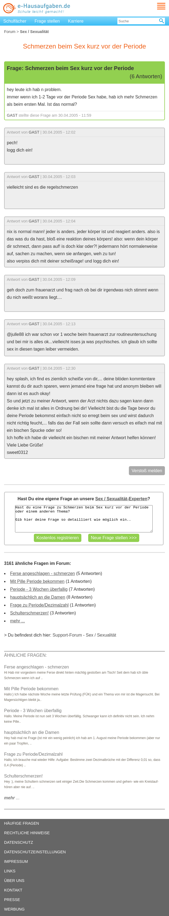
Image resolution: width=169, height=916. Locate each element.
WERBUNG (14, 909)
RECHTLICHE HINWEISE (27, 833)
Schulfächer (14, 21)
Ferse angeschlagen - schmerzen (42, 573)
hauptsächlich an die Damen (37, 597)
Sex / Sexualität (101, 635)
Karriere (76, 21)
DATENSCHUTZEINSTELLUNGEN (35, 852)
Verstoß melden (147, 470)
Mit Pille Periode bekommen (37, 581)
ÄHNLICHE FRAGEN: (25, 655)
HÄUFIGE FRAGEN (21, 823)
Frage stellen (47, 21)
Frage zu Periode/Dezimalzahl (39, 605)
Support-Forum (67, 635)
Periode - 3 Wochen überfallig (39, 589)
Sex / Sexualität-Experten (121, 498)
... (12, 798)
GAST (12, 115)
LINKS (10, 871)
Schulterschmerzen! (29, 613)
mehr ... (17, 621)
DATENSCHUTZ (18, 842)
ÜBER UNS (14, 880)
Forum (10, 31)
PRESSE (12, 899)
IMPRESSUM (16, 861)
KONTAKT (13, 890)
